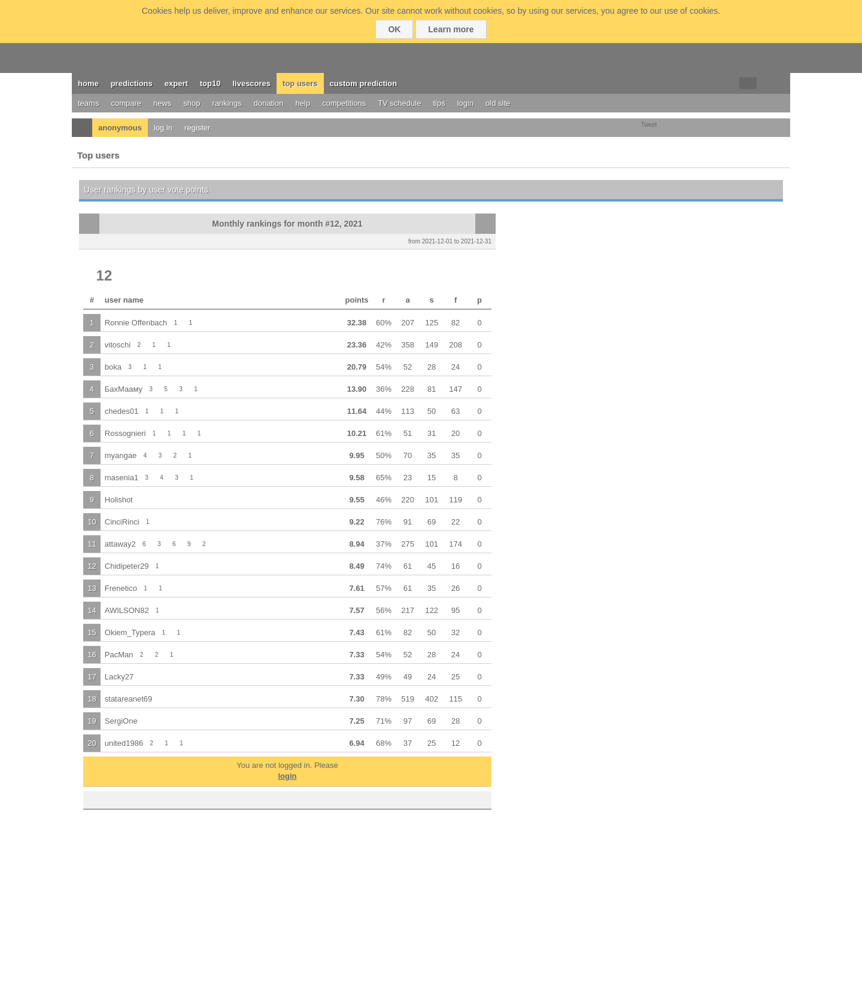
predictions (132, 83)
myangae (120, 455)
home (88, 83)
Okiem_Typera (130, 632)
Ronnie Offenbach (136, 322)
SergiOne (121, 720)
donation (269, 103)
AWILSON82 (127, 610)
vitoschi (117, 344)
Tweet (649, 124)
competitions (344, 103)
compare (126, 103)
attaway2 (120, 543)
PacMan (119, 654)
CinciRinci (122, 521)
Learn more (451, 29)
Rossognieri (125, 433)
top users (300, 83)
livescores (251, 83)
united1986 (124, 743)
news (162, 103)
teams (88, 103)
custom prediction (363, 83)
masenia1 (121, 477)
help (303, 103)
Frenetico (121, 588)
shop (191, 103)
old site (497, 103)
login (465, 103)
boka (113, 366)
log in (163, 127)
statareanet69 (129, 698)
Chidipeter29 (127, 566)
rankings (227, 103)
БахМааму (123, 389)
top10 (210, 83)
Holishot (119, 499)
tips (439, 103)
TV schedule (399, 103)
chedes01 (121, 411)
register (197, 127)
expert (176, 83)
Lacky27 (119, 676)
